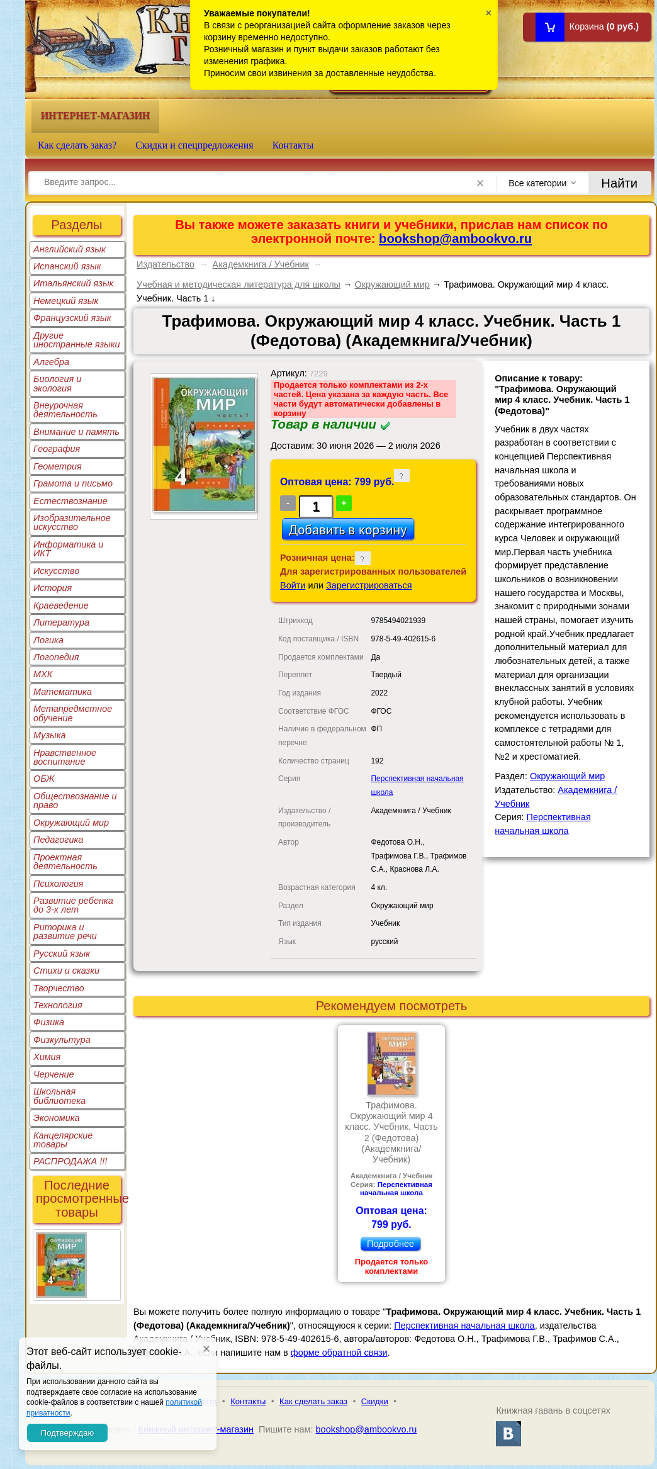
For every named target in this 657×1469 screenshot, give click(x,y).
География (56, 449)
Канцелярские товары (63, 1139)
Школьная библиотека (59, 1095)
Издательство (165, 264)
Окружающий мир (71, 823)
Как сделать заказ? (77, 145)
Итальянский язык (73, 283)
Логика (48, 640)
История (52, 588)
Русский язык (61, 953)
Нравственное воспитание (64, 757)
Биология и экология (57, 383)
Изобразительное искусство (72, 522)
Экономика (56, 1118)
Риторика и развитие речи (65, 931)
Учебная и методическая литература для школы (238, 284)
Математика (62, 692)
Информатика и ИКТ (68, 548)
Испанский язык (67, 266)
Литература (61, 622)
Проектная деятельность (65, 861)
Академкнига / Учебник (261, 264)
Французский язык (72, 318)
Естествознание (70, 501)
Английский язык (69, 249)
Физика (48, 1022)
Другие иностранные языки (76, 339)
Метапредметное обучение (72, 713)
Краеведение (61, 605)
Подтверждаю (67, 1433)
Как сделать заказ (313, 1401)
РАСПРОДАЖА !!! (70, 1161)
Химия (46, 1057)
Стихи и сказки (66, 970)
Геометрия (57, 466)
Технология (57, 1005)
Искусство (56, 571)
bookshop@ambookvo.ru (455, 238)
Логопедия (56, 657)
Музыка (49, 735)
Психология (58, 884)
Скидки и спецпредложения (194, 145)
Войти (292, 585)
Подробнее (390, 1244)
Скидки (374, 1401)
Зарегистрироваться (369, 585)
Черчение (53, 1074)
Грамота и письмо (73, 483)
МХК (42, 674)
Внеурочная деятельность (65, 409)
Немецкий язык (65, 301)
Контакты (293, 145)
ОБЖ (44, 779)
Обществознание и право (75, 800)
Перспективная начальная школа (396, 1189)
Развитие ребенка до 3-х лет (73, 905)
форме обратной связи (339, 1353)
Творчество (58, 988)
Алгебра (51, 362)
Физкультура (62, 1040)
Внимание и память (76, 432)
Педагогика (58, 840)
